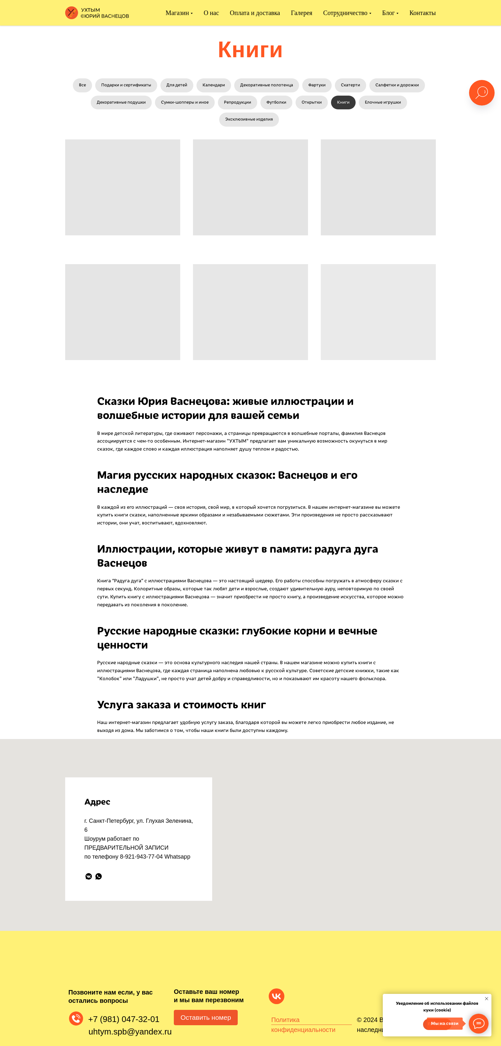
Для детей (176, 85)
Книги (343, 102)
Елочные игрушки (383, 102)
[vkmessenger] (89, 876)
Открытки (312, 102)
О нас (211, 12)
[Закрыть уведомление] (486, 998)
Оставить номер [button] (206, 1017)
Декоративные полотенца (266, 85)
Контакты (422, 12)
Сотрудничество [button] (345, 12)
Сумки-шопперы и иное (185, 102)
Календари (214, 85)
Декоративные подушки (121, 102)
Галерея (301, 12)
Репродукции (237, 102)
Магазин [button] (177, 12)
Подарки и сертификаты (126, 85)
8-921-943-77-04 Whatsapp (155, 856)
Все (82, 85)
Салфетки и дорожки (397, 85)
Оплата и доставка (255, 12)
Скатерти (350, 85)
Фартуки (317, 85)
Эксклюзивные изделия (249, 119)
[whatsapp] (99, 876)
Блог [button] (388, 12)
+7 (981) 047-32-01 (123, 1019)
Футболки (276, 102)
